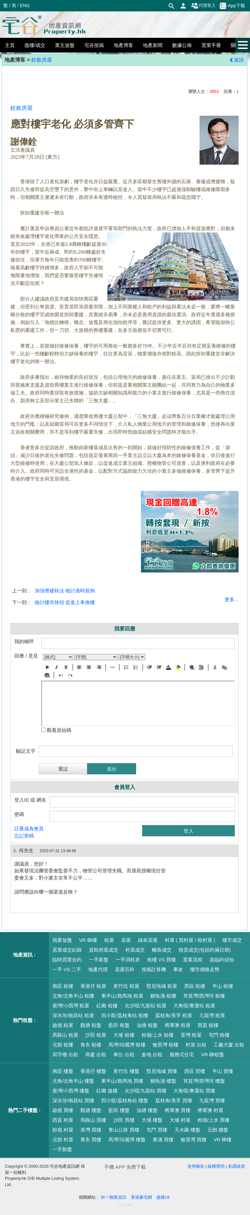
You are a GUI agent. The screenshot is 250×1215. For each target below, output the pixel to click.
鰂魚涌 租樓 (163, 996)
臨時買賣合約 (67, 959)
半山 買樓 (222, 1071)
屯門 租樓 (219, 1035)
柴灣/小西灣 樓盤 (70, 1090)
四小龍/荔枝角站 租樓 (124, 1015)
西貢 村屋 (62, 1120)
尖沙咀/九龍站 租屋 (145, 1005)
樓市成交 (232, 940)
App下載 (232, 6)
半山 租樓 (222, 986)
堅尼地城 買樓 (161, 1071)
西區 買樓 (194, 1071)
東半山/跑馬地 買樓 (122, 1081)
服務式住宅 (182, 1054)
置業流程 (192, 959)
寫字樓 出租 (65, 1054)
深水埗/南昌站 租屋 (73, 1015)
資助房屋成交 (103, 950)
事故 (178, 969)
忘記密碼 (24, 835)
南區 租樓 (62, 986)
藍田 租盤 (118, 1025)
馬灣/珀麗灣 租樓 (126, 1044)
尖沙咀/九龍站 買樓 (145, 1090)
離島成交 (162, 950)
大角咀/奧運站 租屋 (194, 1005)
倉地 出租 (152, 1054)
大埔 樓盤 (152, 1120)
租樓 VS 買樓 (161, 959)
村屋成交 (135, 950)
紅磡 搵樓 (106, 1090)
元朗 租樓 (62, 1044)
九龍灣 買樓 (212, 1100)
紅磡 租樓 (106, 1005)
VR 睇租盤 (212, 1054)
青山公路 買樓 (123, 1130)
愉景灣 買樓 (193, 1139)
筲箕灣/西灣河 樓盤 (204, 1081)
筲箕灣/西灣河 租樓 (204, 996)
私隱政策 (236, 1166)
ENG (25, 5)
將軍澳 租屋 (177, 1025)
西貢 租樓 (208, 1025)
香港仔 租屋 (93, 986)
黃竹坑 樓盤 (126, 1071)
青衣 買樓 (90, 1139)
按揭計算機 (154, 969)
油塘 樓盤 (147, 1110)
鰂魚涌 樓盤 (163, 1081)
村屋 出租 (196, 1044)
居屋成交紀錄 (67, 950)
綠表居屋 (148, 940)
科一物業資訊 (113, 1197)
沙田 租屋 (95, 1035)
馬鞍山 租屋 (65, 1035)
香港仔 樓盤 (93, 1071)
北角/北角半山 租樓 (73, 996)
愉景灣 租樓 (165, 1044)
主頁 (10, 45)
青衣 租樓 (90, 1044)
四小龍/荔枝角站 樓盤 (124, 1100)
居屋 (126, 940)
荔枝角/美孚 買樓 (173, 1100)
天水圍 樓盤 (187, 1130)
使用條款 (196, 1166)
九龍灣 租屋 (212, 1015)
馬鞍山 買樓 (93, 1120)
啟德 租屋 (62, 1025)
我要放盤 (62, 940)
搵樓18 (162, 1197)
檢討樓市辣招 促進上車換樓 (65, 602)
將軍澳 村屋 (210, 1110)
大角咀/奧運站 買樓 (194, 1090)
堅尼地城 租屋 (161, 986)
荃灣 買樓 (90, 1130)
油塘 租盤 (147, 1025)
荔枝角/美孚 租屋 (173, 1015)
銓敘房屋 (41, 60)
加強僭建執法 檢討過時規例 (65, 590)
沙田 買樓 (123, 1120)
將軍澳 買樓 (177, 1110)
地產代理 (98, 969)
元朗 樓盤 (217, 1130)
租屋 (109, 940)
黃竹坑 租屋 (126, 986)
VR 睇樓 (88, 940)
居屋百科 (124, 969)
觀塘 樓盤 (90, 1110)
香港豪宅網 (141, 1197)
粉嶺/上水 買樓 (213, 1120)
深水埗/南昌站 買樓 (73, 1100)
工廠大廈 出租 (229, 1044)
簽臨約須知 (222, 959)
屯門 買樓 (156, 1130)
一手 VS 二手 (66, 969)
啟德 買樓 (62, 1110)
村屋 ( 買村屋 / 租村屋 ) (190, 940)
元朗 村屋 (62, 1139)
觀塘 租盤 (90, 1025)
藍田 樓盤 (118, 1110)
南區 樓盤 (62, 1071)
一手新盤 (98, 959)
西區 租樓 (194, 986)
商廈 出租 (95, 1054)
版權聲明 (216, 1166)
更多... (232, 599)
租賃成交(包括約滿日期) (205, 950)
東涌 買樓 (163, 1139)
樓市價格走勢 (204, 969)
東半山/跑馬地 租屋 (122, 996)
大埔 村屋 (180, 1120)
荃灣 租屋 (191, 1035)
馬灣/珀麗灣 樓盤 (126, 1139)
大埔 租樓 (123, 1035)
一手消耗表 (128, 959)
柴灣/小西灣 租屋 (70, 1005)
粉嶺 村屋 (62, 1130)
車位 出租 (123, 1054)
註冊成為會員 (29, 828)
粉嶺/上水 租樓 (158, 1035)
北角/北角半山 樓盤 (73, 1081)
